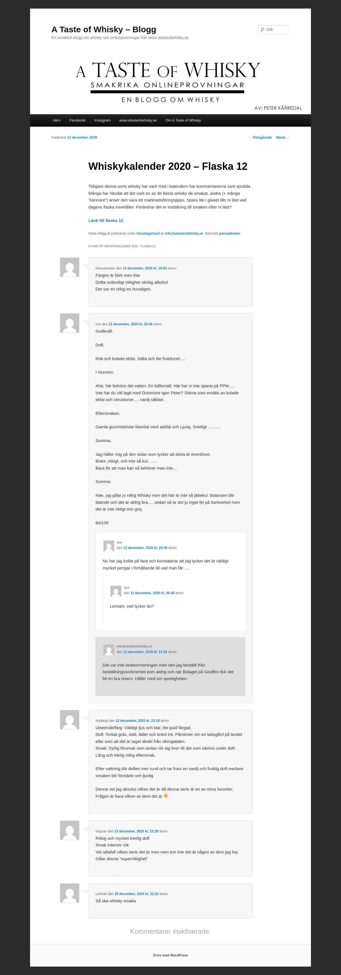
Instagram (102, 120)
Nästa (283, 137)
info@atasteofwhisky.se (184, 233)
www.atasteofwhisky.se (138, 120)
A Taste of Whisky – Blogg (103, 29)
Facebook (77, 120)
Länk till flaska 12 (105, 220)
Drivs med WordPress (170, 955)
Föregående (260, 137)
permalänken (229, 233)
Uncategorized (148, 233)
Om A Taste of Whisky (183, 120)
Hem (56, 120)
